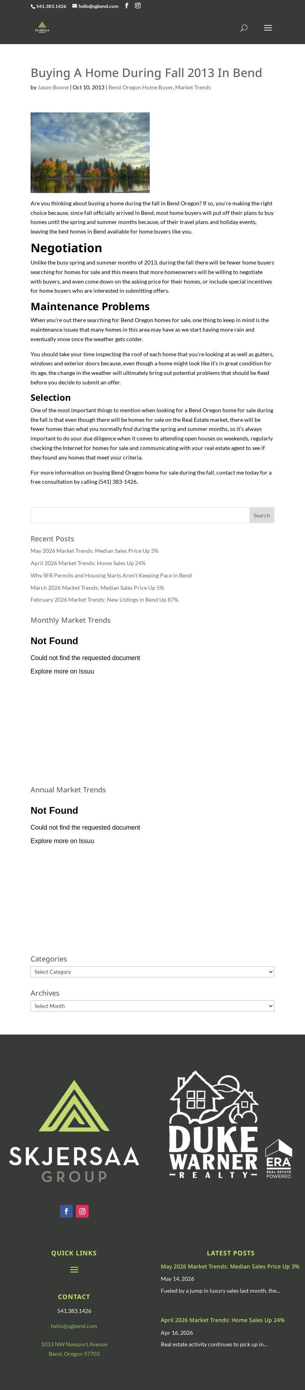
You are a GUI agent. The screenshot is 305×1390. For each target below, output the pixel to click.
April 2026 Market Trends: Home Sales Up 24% (88, 563)
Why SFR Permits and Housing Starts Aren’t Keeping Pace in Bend (111, 575)
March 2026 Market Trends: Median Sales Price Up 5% (97, 587)
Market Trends (193, 87)
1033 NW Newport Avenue (74, 1344)
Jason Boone (53, 87)
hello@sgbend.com (74, 1325)
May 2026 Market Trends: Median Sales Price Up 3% (94, 550)
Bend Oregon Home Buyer (140, 87)
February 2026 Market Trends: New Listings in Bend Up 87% (104, 599)
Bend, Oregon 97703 (74, 1353)
